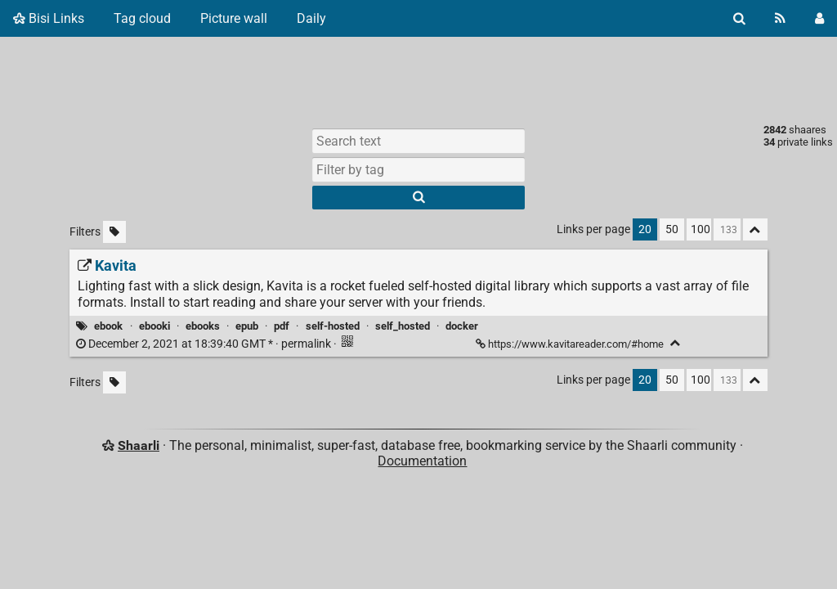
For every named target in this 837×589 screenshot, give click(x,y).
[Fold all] (755, 229)
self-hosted (333, 326)
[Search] (739, 18)
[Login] (819, 18)
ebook (108, 326)
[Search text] (418, 140)
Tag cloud (142, 18)
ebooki (154, 326)
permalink (204, 344)
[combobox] (418, 169)
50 (671, 229)
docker (461, 326)
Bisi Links (48, 18)
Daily (311, 18)
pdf (281, 326)
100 (700, 229)
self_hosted (402, 326)
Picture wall (233, 18)
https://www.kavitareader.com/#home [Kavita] (571, 344)
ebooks (203, 326)
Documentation (422, 461)
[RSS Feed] (780, 18)
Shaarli (138, 445)
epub (246, 326)
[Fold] (675, 343)
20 (644, 229)
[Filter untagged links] (114, 232)
